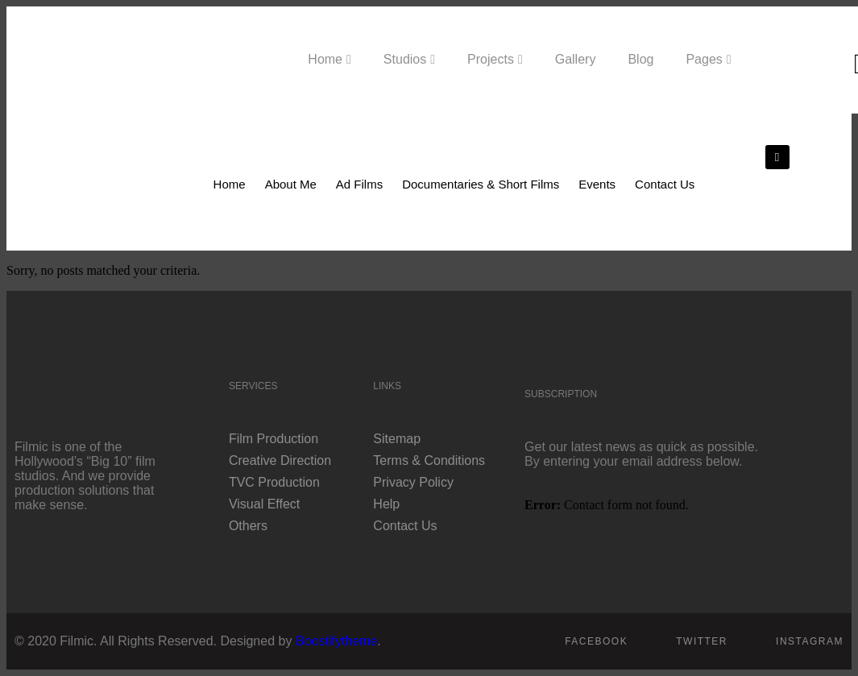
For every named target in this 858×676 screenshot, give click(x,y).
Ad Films (359, 184)
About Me (291, 184)
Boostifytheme (336, 641)
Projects (490, 59)
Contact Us (664, 184)
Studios (404, 59)
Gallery (575, 59)
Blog (640, 59)
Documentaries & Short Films (480, 184)
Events (597, 184)
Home (325, 59)
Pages (704, 59)
